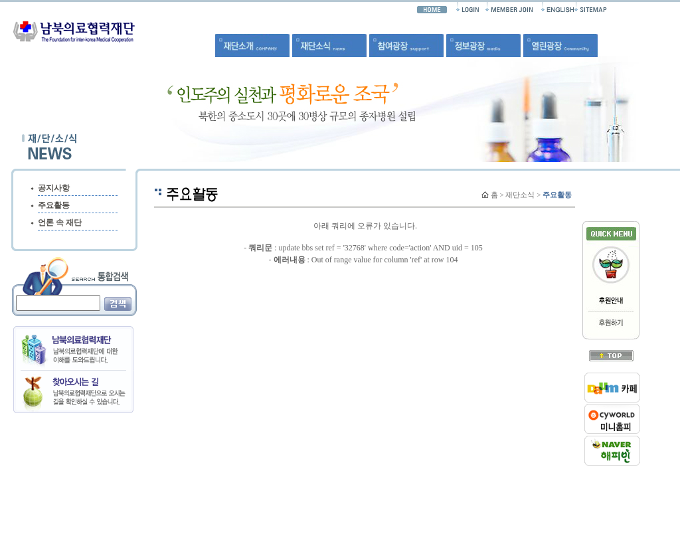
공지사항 (54, 188)
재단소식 (520, 195)
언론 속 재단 (60, 222)
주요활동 (54, 205)
